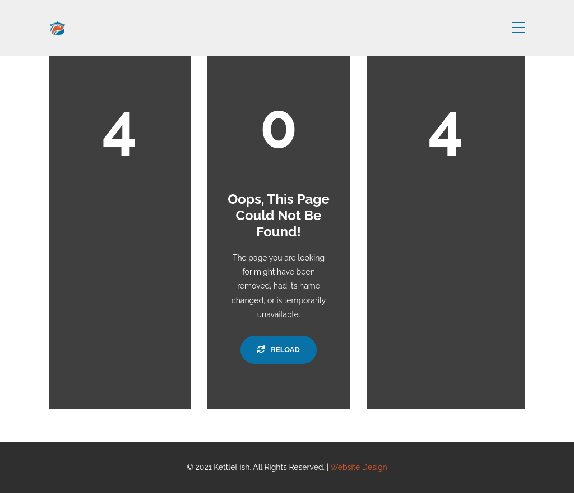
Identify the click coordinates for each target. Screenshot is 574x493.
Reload (278, 349)
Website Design (358, 467)
